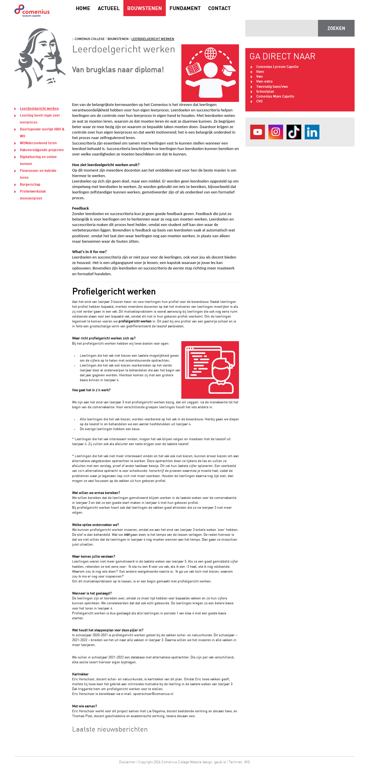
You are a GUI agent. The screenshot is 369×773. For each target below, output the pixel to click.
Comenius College (90, 39)
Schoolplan (265, 91)
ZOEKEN (336, 28)
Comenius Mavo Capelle (275, 96)
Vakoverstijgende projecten (42, 150)
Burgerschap (30, 184)
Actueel (109, 8)
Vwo (259, 76)
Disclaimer (127, 762)
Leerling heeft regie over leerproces (40, 118)
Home (83, 8)
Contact (219, 8)
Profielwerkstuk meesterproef (33, 194)
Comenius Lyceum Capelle (277, 66)
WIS (247, 762)
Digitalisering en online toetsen (38, 160)
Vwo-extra (264, 81)
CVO (259, 101)
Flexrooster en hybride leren (38, 174)
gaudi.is (220, 762)
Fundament (185, 8)
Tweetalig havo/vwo (272, 86)
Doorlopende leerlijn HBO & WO (42, 132)
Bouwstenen (144, 8)
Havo (260, 71)
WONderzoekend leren (38, 143)
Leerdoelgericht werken (39, 108)
